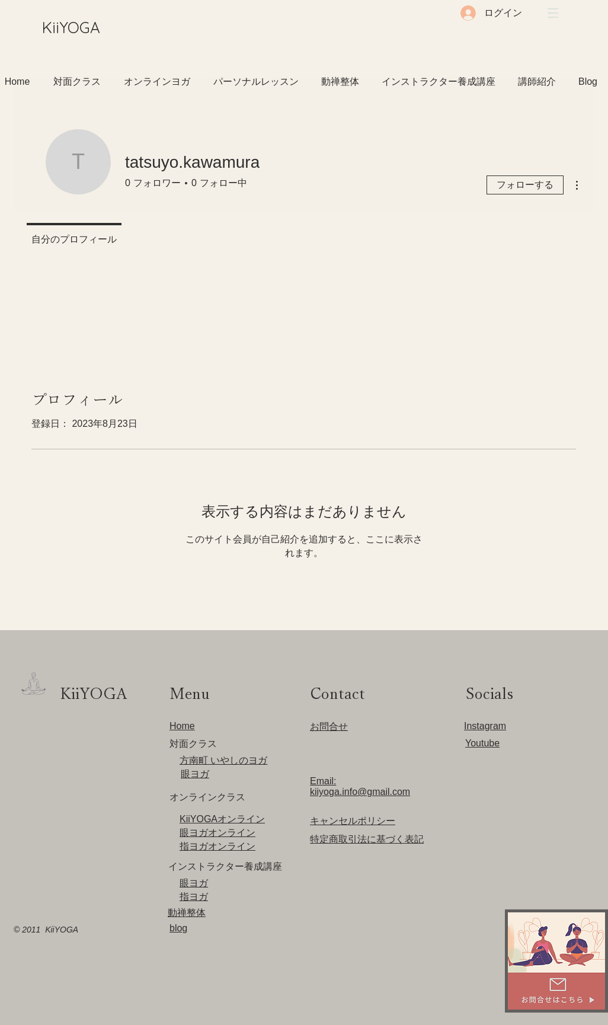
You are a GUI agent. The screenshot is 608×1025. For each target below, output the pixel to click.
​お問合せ (329, 726)
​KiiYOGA (71, 27)
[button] (553, 13)
